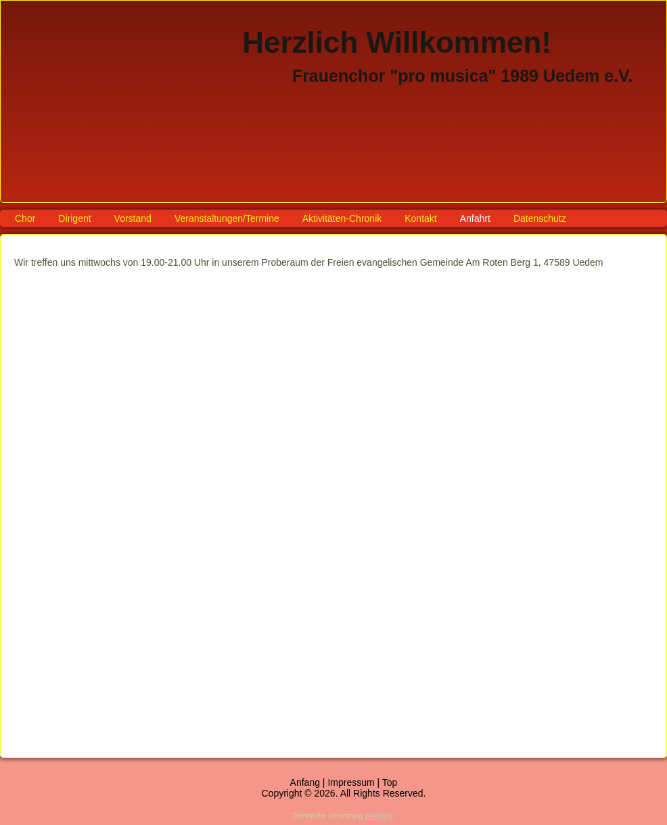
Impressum (350, 782)
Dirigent (74, 218)
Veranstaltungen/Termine (227, 218)
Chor (25, 218)
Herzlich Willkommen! (396, 42)
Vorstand (133, 218)
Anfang (305, 782)
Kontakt (420, 218)
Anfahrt (475, 218)
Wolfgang (379, 816)
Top (390, 782)
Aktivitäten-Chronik (342, 218)
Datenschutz (539, 218)
